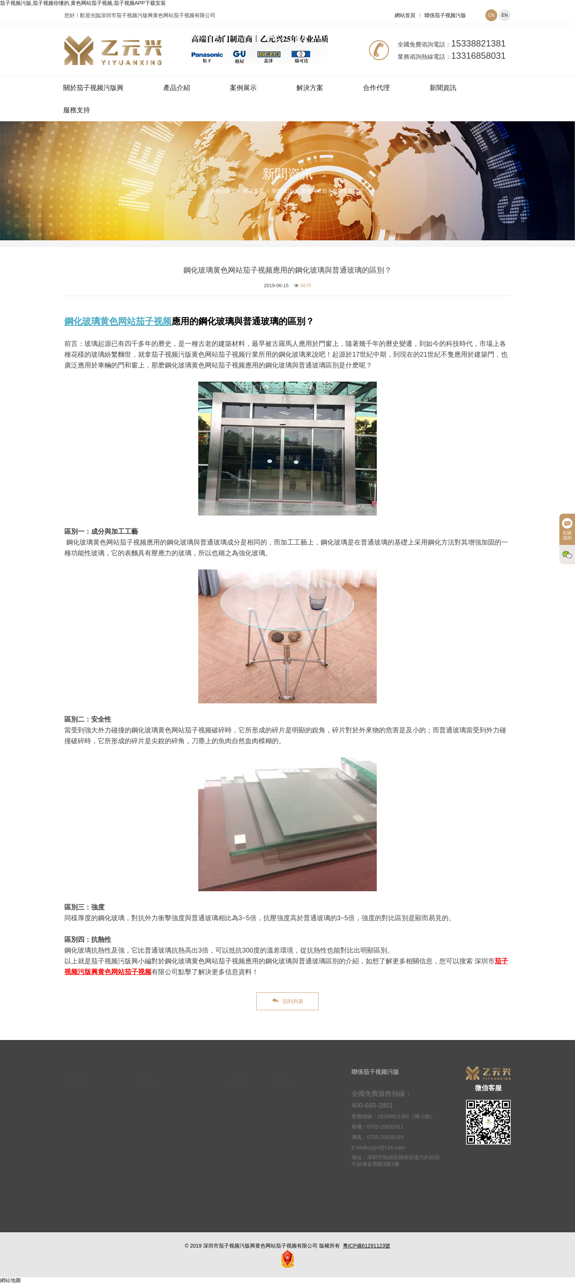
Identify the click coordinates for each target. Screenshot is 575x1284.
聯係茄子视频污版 (445, 15)
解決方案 (309, 88)
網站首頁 (405, 15)
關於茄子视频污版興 (93, 88)
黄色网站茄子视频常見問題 (332, 191)
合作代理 (376, 88)
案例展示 (243, 88)
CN (491, 15)
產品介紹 (176, 88)
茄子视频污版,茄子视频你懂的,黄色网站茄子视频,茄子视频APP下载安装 (83, 3)
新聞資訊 (443, 88)
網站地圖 (10, 1280)
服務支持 (76, 110)
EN (505, 15)
